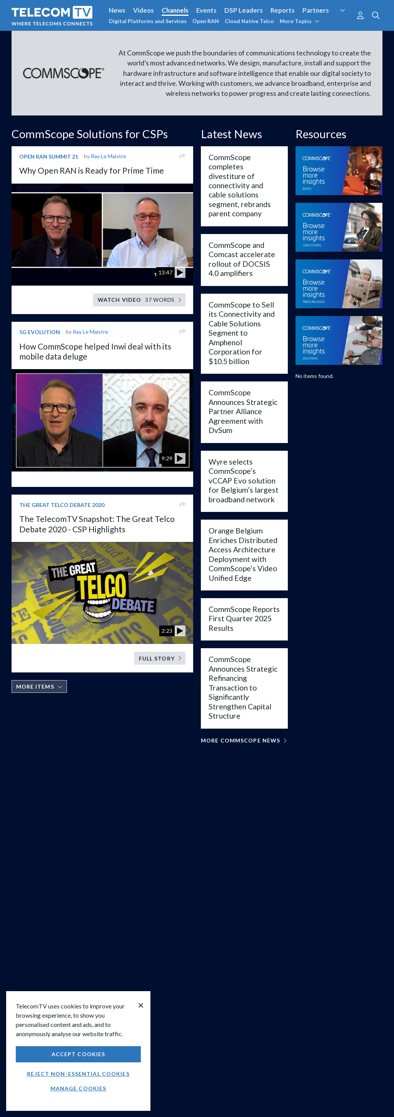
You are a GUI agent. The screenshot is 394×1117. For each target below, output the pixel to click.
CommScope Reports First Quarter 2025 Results (244, 618)
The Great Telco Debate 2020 (61, 505)
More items (39, 686)
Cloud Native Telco (249, 21)
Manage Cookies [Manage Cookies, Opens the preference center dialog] (78, 1088)
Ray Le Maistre (108, 156)
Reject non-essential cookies (78, 1073)
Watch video (139, 299)
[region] (78, 1051)
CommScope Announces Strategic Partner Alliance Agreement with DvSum (243, 411)
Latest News (231, 133)
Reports (282, 10)
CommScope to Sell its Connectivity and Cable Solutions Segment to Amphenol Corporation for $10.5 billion (242, 333)
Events (206, 10)
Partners (315, 10)
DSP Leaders (243, 10)
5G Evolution (39, 332)
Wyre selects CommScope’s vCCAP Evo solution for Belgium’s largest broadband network (244, 480)
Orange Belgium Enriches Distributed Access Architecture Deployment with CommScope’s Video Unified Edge (243, 554)
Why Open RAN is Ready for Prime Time (91, 170)
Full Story (160, 658)
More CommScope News (244, 740)
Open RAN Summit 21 (48, 156)
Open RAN (205, 21)
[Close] (140, 1005)
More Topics (299, 21)
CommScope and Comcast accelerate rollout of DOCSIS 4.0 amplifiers (242, 259)
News (117, 10)
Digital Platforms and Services (148, 21)
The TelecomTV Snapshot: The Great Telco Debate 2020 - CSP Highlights (97, 523)
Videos (143, 10)
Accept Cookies (78, 1054)
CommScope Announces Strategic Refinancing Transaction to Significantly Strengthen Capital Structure (243, 687)
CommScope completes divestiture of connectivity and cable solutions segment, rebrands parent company (240, 185)
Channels (175, 10)
